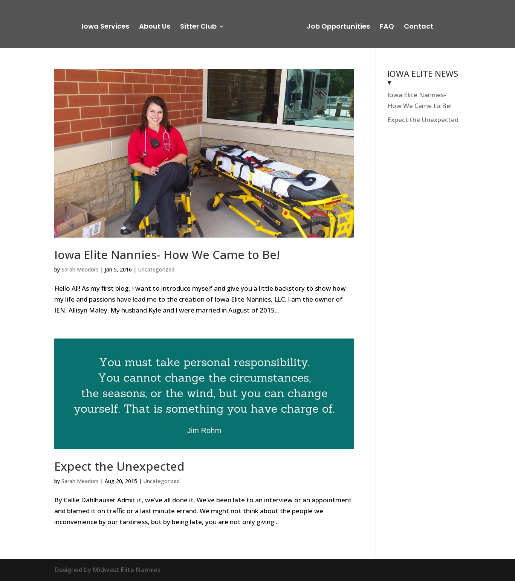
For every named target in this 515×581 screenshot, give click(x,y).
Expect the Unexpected (119, 466)
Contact (418, 27)
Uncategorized (156, 269)
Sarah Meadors (80, 269)
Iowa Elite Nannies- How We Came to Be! (167, 254)
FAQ (387, 27)
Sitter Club (198, 27)
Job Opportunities (338, 27)
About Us (154, 27)
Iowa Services (105, 27)
